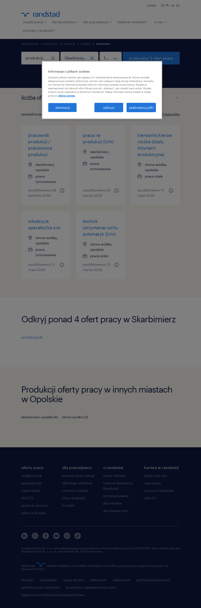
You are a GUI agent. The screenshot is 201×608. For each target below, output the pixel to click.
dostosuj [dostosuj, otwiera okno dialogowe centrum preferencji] (63, 107)
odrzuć (108, 107)
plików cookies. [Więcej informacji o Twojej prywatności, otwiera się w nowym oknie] (66, 95)
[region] (102, 90)
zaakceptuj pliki (141, 107)
